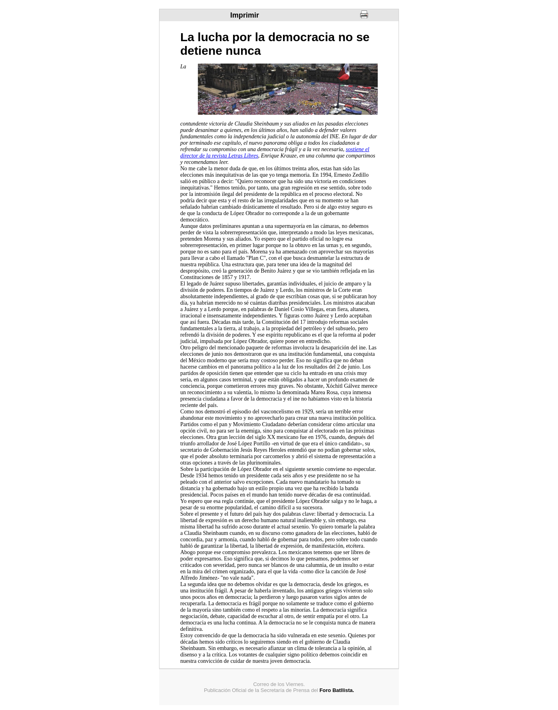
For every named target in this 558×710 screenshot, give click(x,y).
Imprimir (244, 15)
